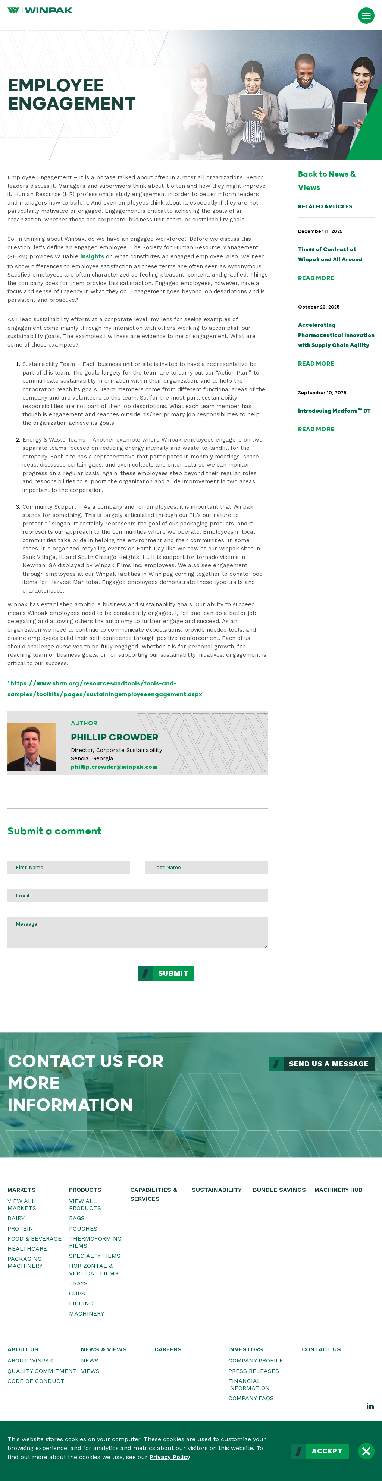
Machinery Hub (338, 1189)
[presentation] (64, 980)
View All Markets (21, 1204)
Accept (327, 1451)
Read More (316, 278)
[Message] (137, 932)
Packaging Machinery (25, 1262)
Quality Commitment (42, 1370)
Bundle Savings (279, 1189)
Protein (20, 1228)
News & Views (104, 1349)
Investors (245, 1349)
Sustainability (217, 1189)
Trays (78, 1283)
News (89, 1360)
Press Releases (253, 1370)
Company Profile (255, 1360)
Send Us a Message (329, 1064)
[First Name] (68, 867)
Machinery (86, 1313)
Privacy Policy (170, 1457)
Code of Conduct (36, 1380)
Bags (77, 1218)
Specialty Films (94, 1255)
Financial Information (249, 1384)
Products (85, 1189)
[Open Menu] (366, 15)
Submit (173, 973)
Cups (77, 1293)
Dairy (16, 1218)
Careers (168, 1349)
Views (90, 1370)
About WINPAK (30, 1360)
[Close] (366, 1451)
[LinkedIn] (370, 1406)
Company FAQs (251, 1398)
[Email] (137, 895)
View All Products (85, 1204)
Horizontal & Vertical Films (93, 1269)
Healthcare (27, 1248)
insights (92, 256)
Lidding (81, 1303)
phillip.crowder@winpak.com (114, 767)
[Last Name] (206, 867)
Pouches (83, 1228)
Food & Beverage (34, 1238)
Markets (21, 1189)
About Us (22, 1349)
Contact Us (321, 1349)
